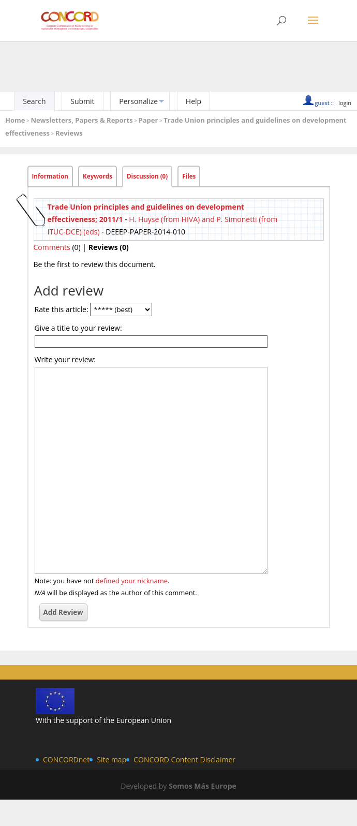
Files (189, 176)
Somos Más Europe (202, 786)
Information (50, 176)
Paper (148, 120)
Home (15, 120)
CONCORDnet (66, 759)
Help (193, 101)
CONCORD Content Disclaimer (184, 759)
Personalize (138, 101)
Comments (52, 247)
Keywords (97, 176)
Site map (111, 759)
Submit (82, 101)
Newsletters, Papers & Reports (81, 120)
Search (34, 101)
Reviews (69, 133)
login (344, 103)
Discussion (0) (147, 176)
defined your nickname (132, 580)
